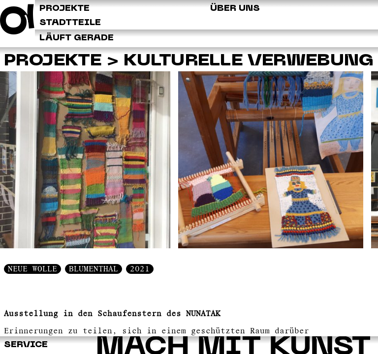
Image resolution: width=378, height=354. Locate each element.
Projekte (52, 61)
